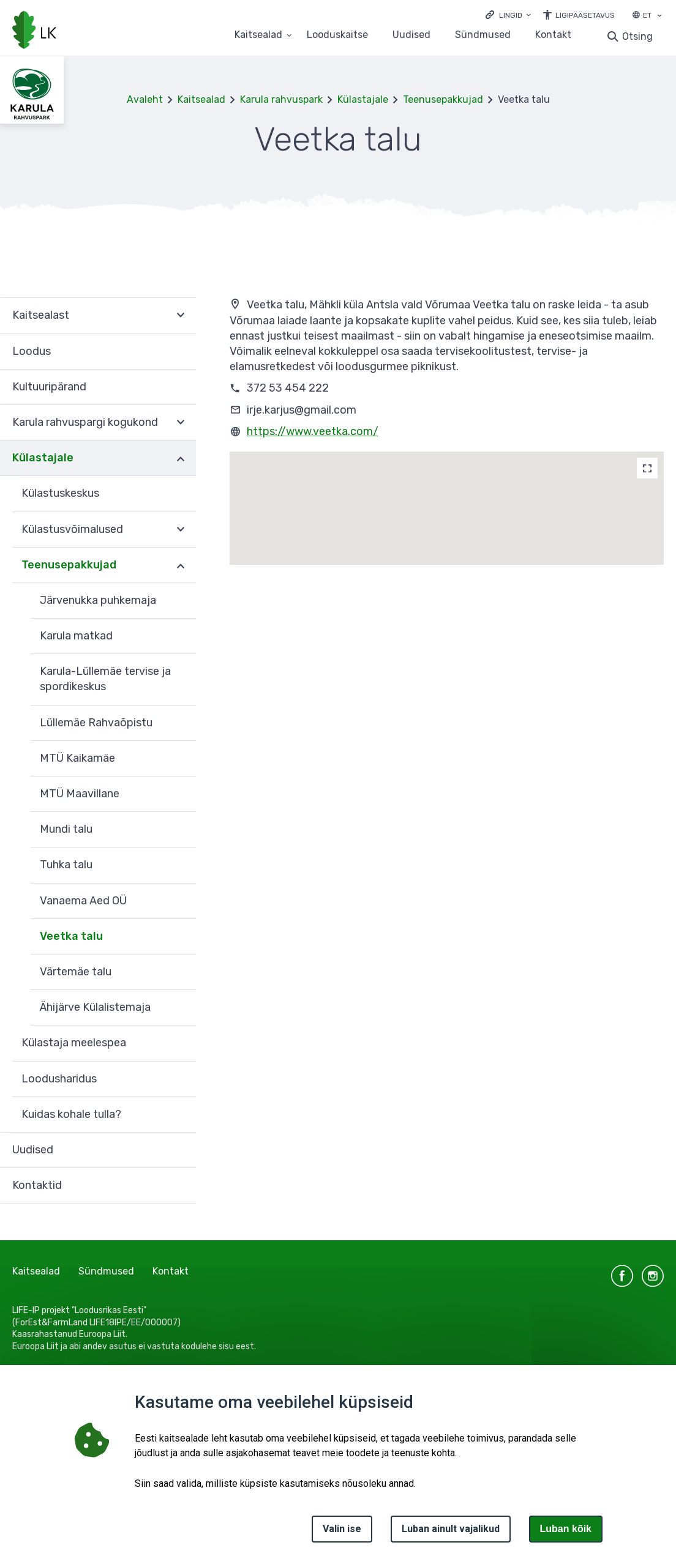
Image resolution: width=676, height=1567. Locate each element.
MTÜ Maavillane (79, 793)
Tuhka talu (66, 864)
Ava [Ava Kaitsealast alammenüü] (180, 315)
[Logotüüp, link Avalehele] (34, 31)
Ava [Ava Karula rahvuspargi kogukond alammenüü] (180, 423)
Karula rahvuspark (281, 99)
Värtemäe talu (75, 971)
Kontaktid (37, 1185)
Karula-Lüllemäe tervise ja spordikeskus (105, 678)
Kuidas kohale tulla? (71, 1114)
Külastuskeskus (60, 493)
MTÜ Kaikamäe (77, 758)
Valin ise (342, 1529)
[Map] (647, 468)
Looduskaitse (337, 35)
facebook (622, 1276)
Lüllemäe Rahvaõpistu (96, 722)
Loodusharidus (59, 1078)
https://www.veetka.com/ (312, 431)
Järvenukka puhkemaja (98, 600)
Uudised (411, 35)
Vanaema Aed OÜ (83, 900)
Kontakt (553, 35)
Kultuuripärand (49, 386)
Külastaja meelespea (73, 1042)
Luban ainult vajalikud (451, 1529)
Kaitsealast (40, 315)
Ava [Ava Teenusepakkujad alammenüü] (180, 565)
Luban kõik (566, 1529)
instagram (653, 1276)
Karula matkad (76, 635)
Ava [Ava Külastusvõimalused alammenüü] (180, 530)
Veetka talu (71, 936)
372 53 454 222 (288, 388)
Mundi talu (66, 829)
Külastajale (362, 99)
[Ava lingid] (508, 14)
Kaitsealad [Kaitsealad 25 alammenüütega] (258, 35)
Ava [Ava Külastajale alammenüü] (180, 458)
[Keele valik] (659, 16)
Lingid (510, 15)
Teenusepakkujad (443, 99)
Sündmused (483, 35)
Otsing (637, 36)
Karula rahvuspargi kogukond (85, 422)
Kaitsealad (201, 99)
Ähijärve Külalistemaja (95, 1007)
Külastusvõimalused (72, 529)
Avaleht (145, 99)
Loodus (31, 351)
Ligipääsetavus (585, 15)
